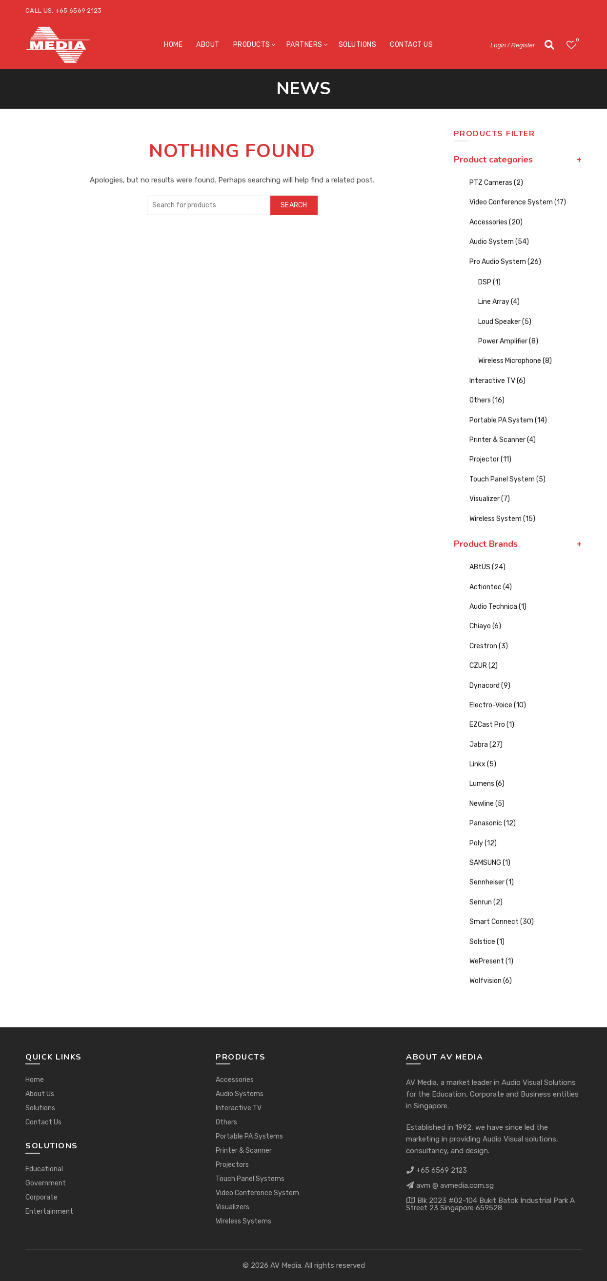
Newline (487, 804)
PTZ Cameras (496, 183)
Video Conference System (517, 202)
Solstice (487, 942)
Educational (44, 1169)
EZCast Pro (491, 725)
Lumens (487, 784)
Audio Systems (239, 1094)
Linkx (482, 764)
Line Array (499, 302)
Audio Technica (497, 606)
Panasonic (492, 823)
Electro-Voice (497, 705)
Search (294, 205)
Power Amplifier (508, 341)
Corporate (41, 1197)
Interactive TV (497, 381)
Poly (483, 843)
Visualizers (232, 1207)
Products (251, 44)
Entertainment (49, 1211)
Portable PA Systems (249, 1136)
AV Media (285, 1265)
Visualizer (489, 499)
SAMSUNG (489, 863)
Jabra (486, 745)
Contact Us (411, 44)
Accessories (496, 222)
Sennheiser (491, 882)
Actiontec (490, 587)
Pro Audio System (505, 262)
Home (173, 44)
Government (45, 1183)
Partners (304, 44)
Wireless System (502, 519)
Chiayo (485, 626)
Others (487, 400)
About (208, 44)
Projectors (232, 1165)
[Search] (549, 45)
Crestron (488, 646)
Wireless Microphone (515, 361)
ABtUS (487, 567)
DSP (489, 282)
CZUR (483, 665)
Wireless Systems (243, 1221)
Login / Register (512, 45)
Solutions (358, 44)
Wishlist (576, 41)
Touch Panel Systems (250, 1179)
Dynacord (489, 685)
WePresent (491, 961)
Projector (490, 459)
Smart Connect (501, 922)
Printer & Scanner (502, 440)
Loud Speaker (504, 322)
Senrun (486, 902)
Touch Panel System (507, 479)
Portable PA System (508, 420)
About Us (39, 1094)
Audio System (499, 242)
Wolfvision (490, 981)
